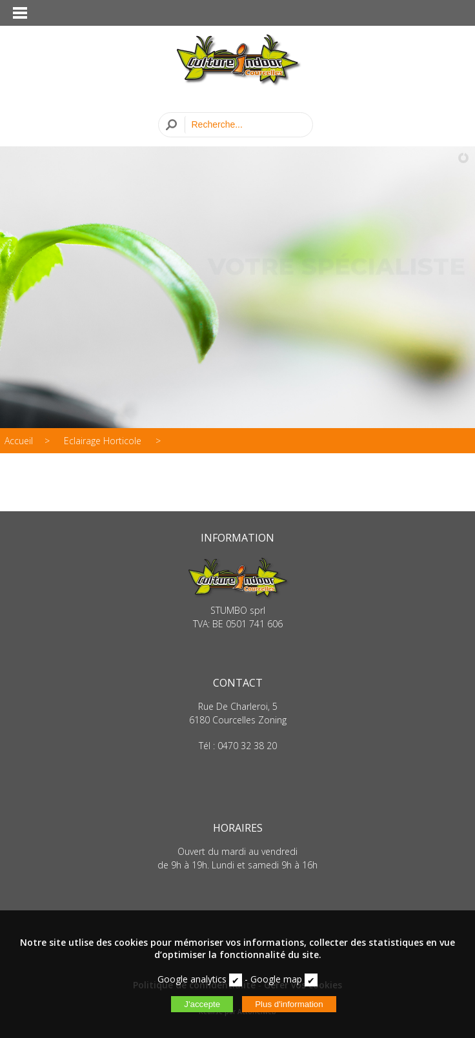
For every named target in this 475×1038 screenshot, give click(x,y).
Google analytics (192, 979)
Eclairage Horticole (104, 441)
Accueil (19, 441)
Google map (276, 979)
